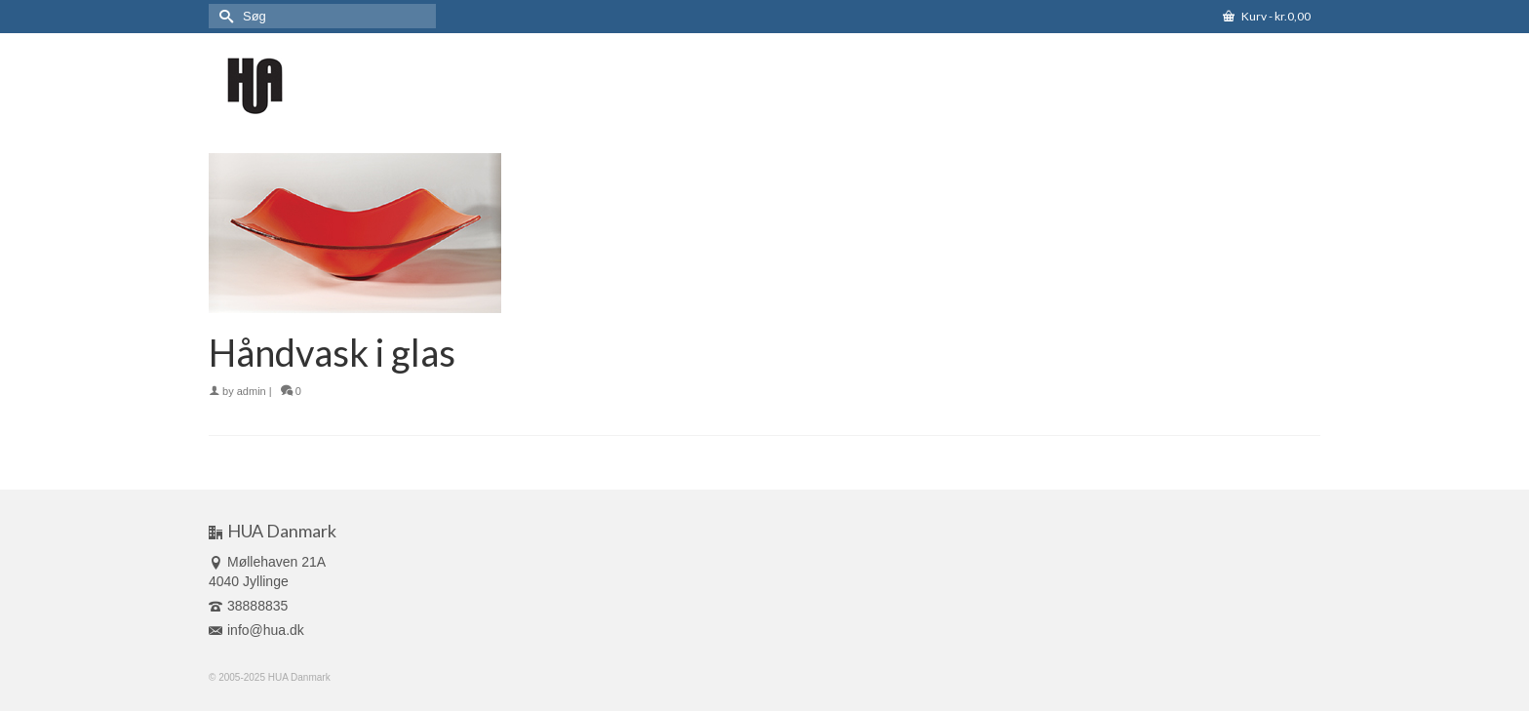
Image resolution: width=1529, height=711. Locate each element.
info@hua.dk (256, 630)
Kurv (1267, 16)
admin (251, 391)
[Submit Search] (223, 16)
